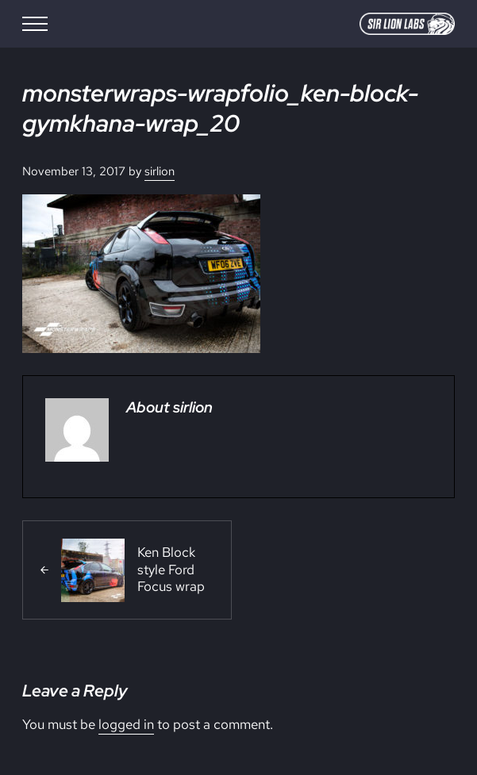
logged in (126, 724)
